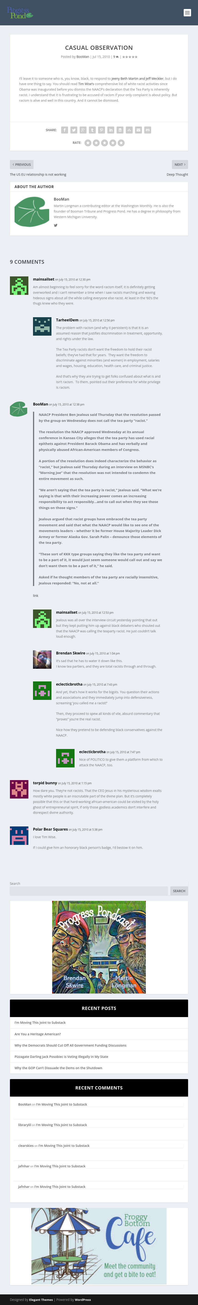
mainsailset (43, 279)
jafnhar (24, 1166)
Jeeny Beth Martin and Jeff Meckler (138, 78)
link (35, 595)
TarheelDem (67, 320)
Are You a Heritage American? (38, 1034)
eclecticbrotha (69, 684)
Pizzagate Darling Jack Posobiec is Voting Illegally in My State (61, 1056)
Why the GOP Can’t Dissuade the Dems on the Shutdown (58, 1068)
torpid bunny (45, 782)
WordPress (83, 1300)
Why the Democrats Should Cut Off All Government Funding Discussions (70, 1045)
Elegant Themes (41, 1300)
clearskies (26, 1145)
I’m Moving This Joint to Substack (40, 1022)
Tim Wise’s (86, 84)
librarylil (24, 1125)
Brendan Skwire (70, 653)
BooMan (83, 56)
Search (15, 883)
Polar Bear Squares (50, 829)
